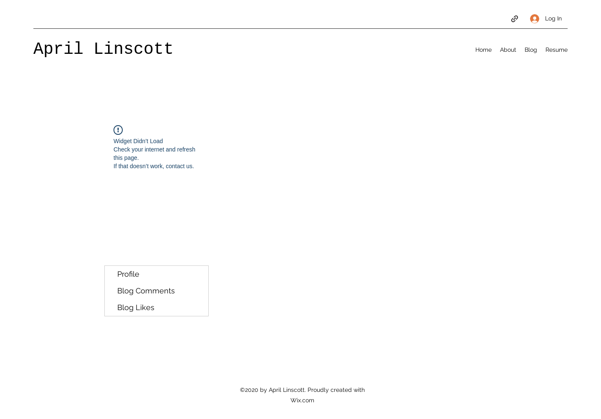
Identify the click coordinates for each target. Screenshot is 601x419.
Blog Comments (146, 290)
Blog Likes (135, 307)
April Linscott (103, 49)
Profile (128, 274)
